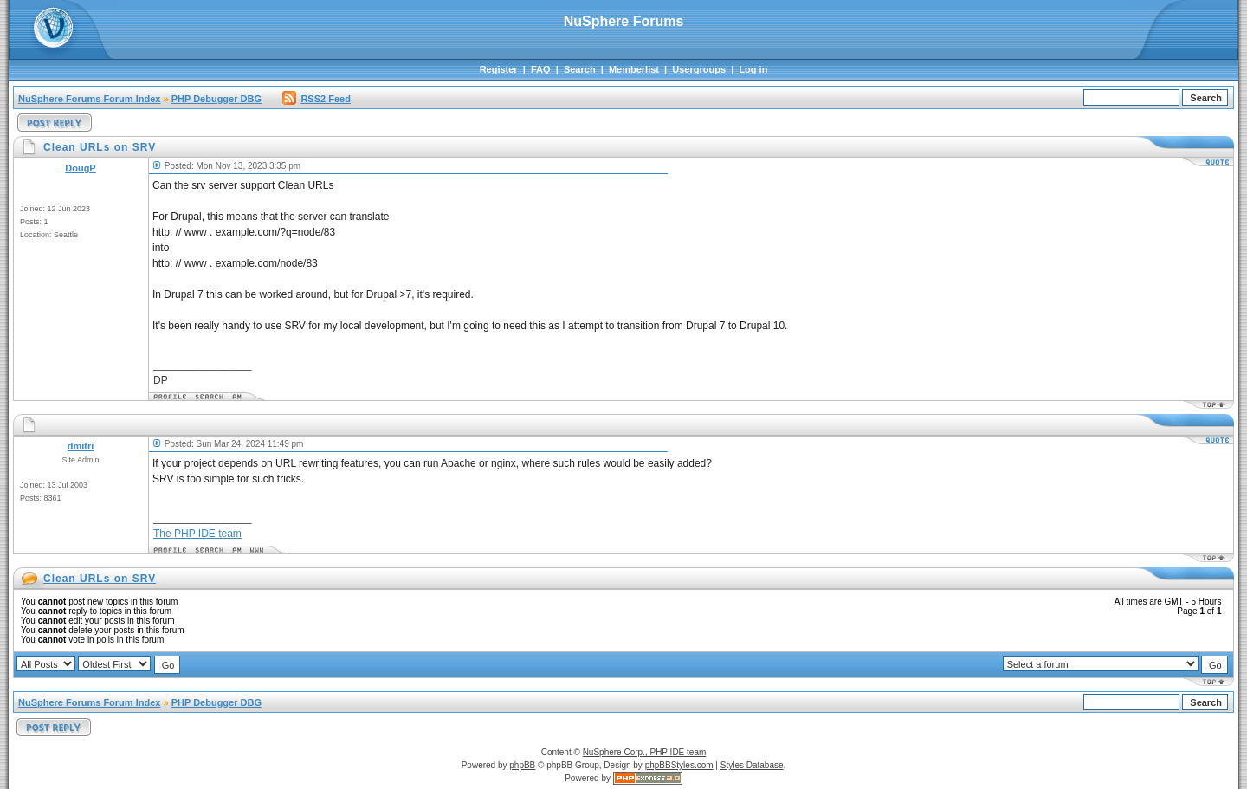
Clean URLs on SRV (99, 578)
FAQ (541, 69)
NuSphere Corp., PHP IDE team (645, 752)
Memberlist (634, 69)
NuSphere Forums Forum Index (89, 99)
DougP (80, 168)
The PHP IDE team (197, 533)
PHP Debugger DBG (216, 99)
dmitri (81, 446)
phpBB (522, 765)
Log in (753, 69)
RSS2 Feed (316, 99)
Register (499, 69)
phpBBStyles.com (679, 765)
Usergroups (699, 69)
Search (580, 69)
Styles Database (752, 765)
